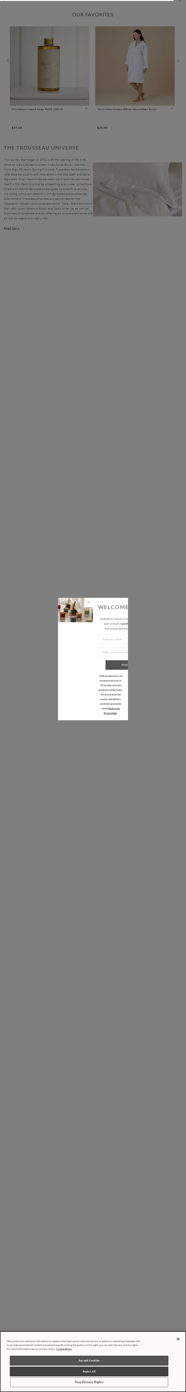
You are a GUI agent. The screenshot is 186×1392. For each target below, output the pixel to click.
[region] (93, 1361)
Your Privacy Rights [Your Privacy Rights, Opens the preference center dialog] (89, 1382)
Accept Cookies (89, 1360)
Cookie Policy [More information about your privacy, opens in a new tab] (64, 1348)
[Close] (178, 1339)
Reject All (89, 1371)
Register (128, 664)
